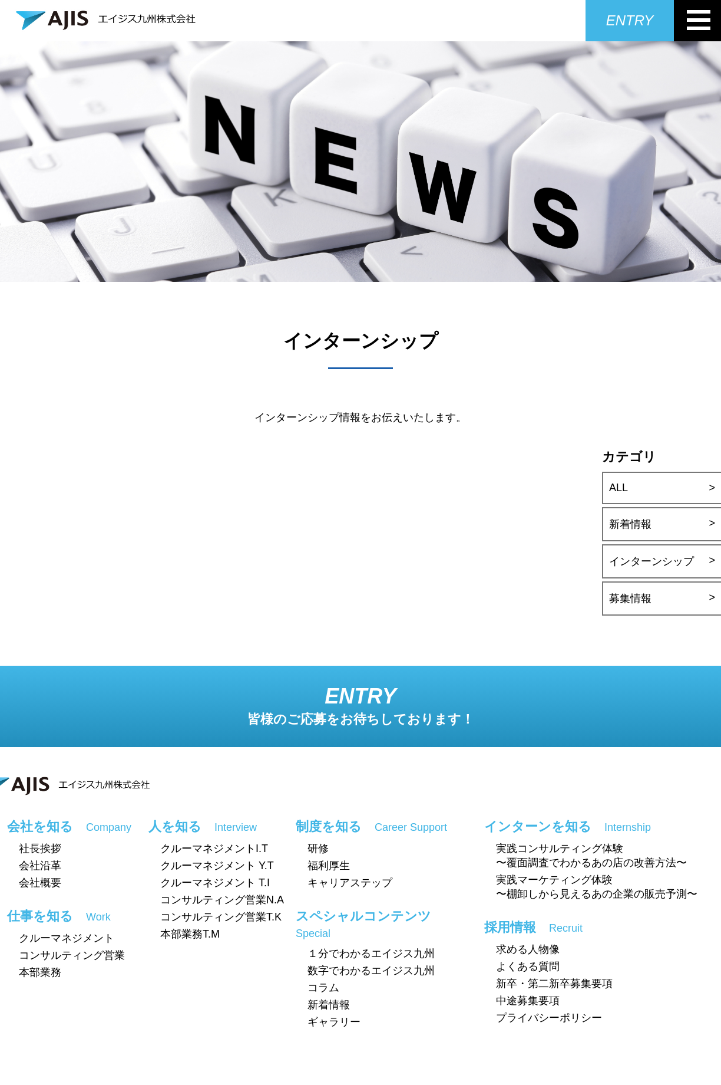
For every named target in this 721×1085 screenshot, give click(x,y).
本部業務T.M (190, 934)
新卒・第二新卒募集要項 (554, 983)
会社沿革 (40, 866)
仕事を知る (59, 916)
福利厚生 (328, 866)
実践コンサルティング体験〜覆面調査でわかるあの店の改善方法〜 (591, 856)
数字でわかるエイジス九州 (371, 970)
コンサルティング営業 (72, 955)
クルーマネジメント (66, 938)
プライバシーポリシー (549, 1018)
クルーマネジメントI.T (214, 848)
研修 (318, 848)
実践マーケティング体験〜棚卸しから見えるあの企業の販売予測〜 (596, 887)
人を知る (202, 826)
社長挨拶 (40, 848)
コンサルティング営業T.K (221, 917)
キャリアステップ (349, 883)
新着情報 (328, 1005)
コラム (323, 988)
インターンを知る (567, 826)
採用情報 (533, 927)
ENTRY (629, 20)
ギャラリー (333, 1022)
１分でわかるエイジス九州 (371, 953)
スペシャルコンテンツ (363, 924)
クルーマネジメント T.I (215, 883)
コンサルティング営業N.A (222, 900)
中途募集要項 (528, 1001)
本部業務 (40, 972)
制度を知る (371, 826)
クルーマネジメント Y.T (217, 866)
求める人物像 (528, 949)
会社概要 (40, 883)
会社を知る (69, 826)
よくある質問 (528, 966)
